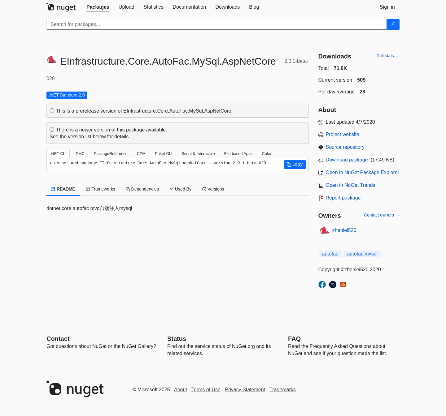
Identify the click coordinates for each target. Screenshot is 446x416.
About (180, 389)
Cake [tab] (266, 153)
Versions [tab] (213, 189)
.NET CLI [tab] (58, 153)
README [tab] (63, 189)
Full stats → (388, 55)
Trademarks (282, 389)
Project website (343, 134)
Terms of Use (206, 389)
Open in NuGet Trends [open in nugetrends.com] (350, 185)
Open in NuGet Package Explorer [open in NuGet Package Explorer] (362, 172)
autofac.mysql (362, 253)
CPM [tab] (141, 153)
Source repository (345, 147)
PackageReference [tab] (111, 153)
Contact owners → (382, 214)
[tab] (98, 7)
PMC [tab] (80, 153)
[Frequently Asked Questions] (294, 338)
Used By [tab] (180, 189)
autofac (330, 253)
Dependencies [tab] (142, 189)
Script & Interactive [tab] (198, 153)
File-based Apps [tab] (238, 153)
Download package (347, 159)
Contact (57, 338)
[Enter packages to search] (216, 24)
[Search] (393, 24)
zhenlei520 (344, 230)
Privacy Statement (245, 389)
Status (176, 338)
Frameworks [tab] (100, 189)
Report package (343, 197)
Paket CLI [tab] (163, 153)
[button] (295, 164)
